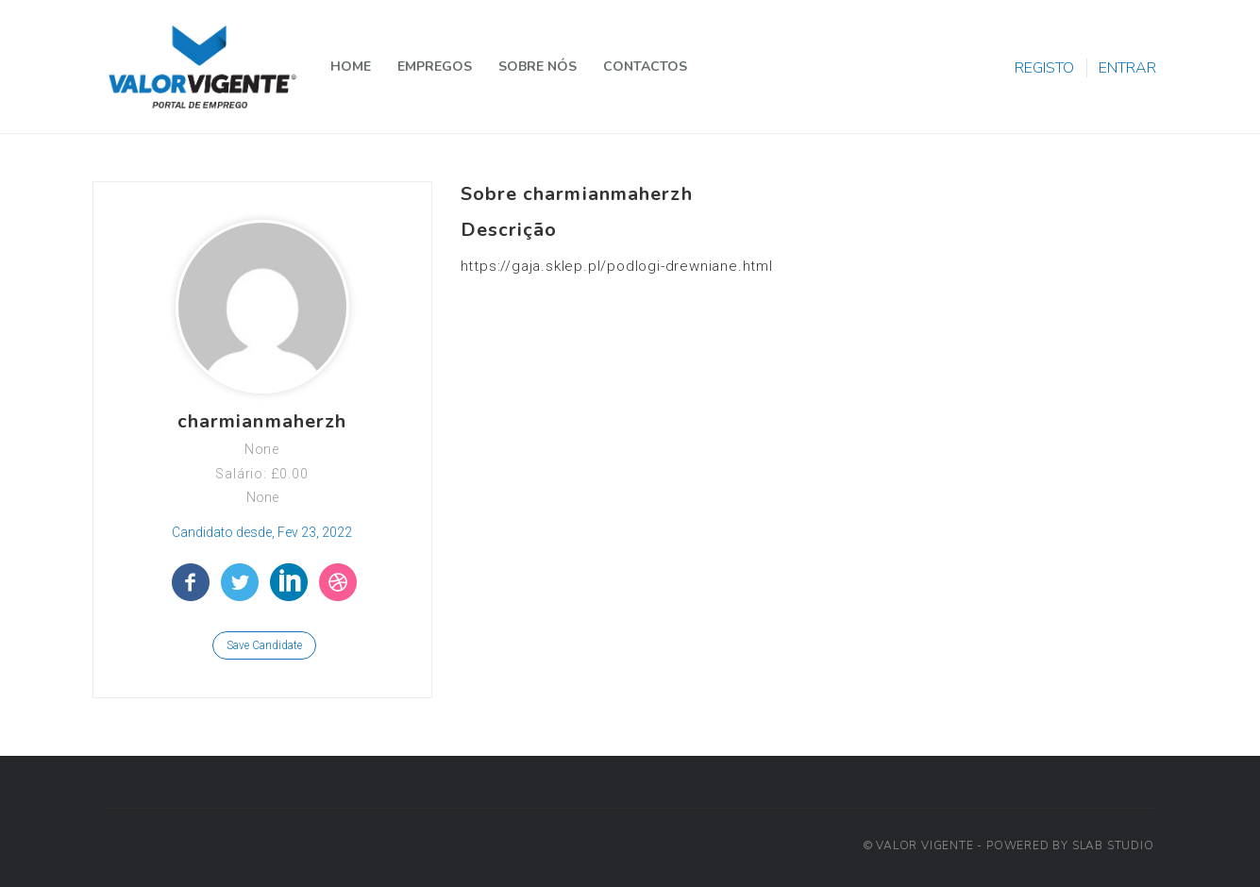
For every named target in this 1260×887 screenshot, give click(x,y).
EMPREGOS (434, 66)
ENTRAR (1127, 68)
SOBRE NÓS (537, 66)
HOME (350, 66)
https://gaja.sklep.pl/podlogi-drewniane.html (617, 266)
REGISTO (1044, 68)
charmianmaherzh (262, 421)
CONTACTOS (645, 66)
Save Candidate (264, 645)
